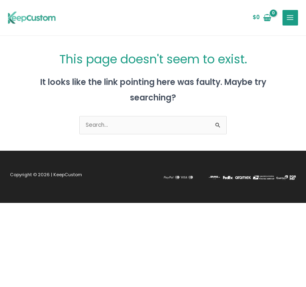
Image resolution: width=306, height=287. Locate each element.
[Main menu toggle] (290, 18)
